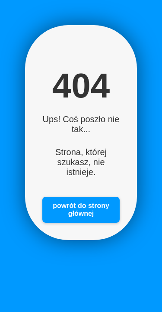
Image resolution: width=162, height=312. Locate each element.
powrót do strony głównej (81, 209)
